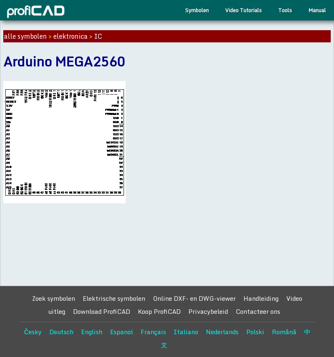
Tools (285, 10)
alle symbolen (25, 36)
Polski (255, 332)
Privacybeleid (208, 311)
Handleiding (261, 298)
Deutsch (61, 332)
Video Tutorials (243, 10)
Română (284, 332)
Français (153, 332)
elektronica (70, 36)
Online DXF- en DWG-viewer (194, 298)
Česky (33, 332)
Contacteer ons (258, 311)
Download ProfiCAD (101, 311)
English (91, 332)
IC (98, 36)
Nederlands (222, 332)
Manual (317, 10)
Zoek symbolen (53, 298)
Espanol (121, 332)
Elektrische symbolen (114, 298)
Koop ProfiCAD (159, 311)
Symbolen (197, 10)
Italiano (186, 332)
